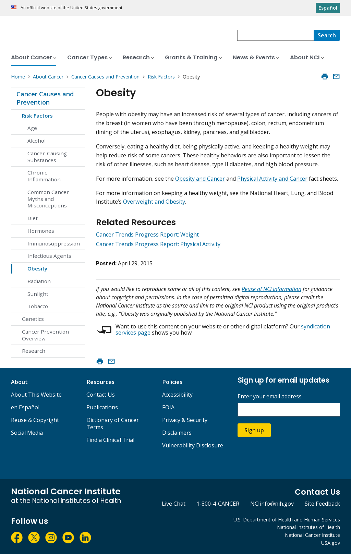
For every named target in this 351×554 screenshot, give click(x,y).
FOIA (168, 407)
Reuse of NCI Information (271, 289)
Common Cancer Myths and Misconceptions (48, 199)
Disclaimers (177, 432)
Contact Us (100, 394)
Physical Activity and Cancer (272, 178)
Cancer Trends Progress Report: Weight (147, 234)
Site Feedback (322, 503)
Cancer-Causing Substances (47, 157)
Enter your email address (270, 396)
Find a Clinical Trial (110, 440)
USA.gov (330, 543)
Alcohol (36, 140)
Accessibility (177, 394)
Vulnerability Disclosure (192, 445)
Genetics (33, 318)
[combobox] (275, 35)
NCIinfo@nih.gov (272, 503)
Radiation (39, 281)
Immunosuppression (53, 243)
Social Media (27, 432)
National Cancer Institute (312, 535)
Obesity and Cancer (200, 178)
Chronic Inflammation (44, 176)
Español (327, 7)
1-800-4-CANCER (217, 503)
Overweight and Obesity (154, 201)
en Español (25, 407)
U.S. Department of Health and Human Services (286, 519)
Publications (102, 407)
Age (32, 127)
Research (33, 350)
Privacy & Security (184, 420)
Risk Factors (37, 115)
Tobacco (37, 306)
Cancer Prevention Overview (45, 335)
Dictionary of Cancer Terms (112, 423)
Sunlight (37, 293)
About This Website (36, 394)
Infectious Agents (49, 255)
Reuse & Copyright (35, 420)
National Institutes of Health (308, 527)
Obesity (37, 268)
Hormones (40, 230)
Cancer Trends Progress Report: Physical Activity (158, 244)
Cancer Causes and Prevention (45, 98)
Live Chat (173, 503)
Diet (32, 218)
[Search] (327, 35)
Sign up (254, 430)
